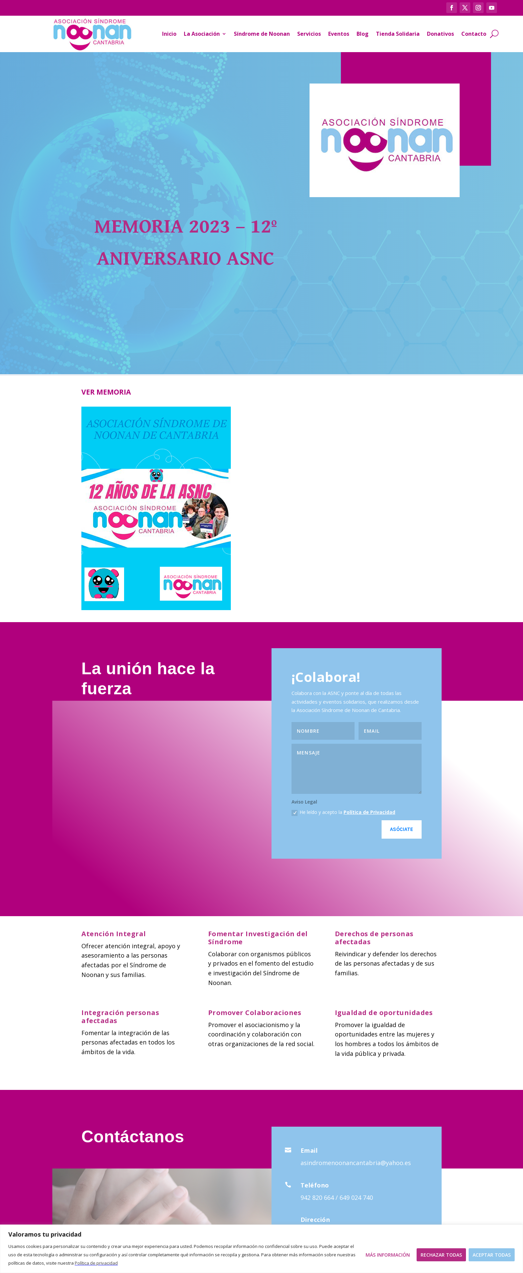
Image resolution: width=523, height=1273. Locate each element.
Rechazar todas (441, 1255)
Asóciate (401, 829)
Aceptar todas (492, 1255)
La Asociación (202, 33)
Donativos (440, 33)
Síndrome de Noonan (262, 33)
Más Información (388, 1255)
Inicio (169, 33)
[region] (261, 1249)
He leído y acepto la (343, 812)
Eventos (338, 33)
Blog (363, 33)
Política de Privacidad (369, 812)
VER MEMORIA (106, 392)
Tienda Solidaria (398, 33)
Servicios (309, 33)
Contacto (473, 33)
